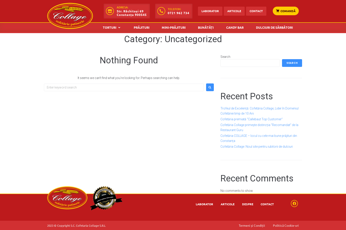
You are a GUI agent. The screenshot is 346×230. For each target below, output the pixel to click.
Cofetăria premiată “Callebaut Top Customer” (251, 119)
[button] (112, 27)
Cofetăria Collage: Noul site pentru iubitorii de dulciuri (256, 146)
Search (225, 56)
